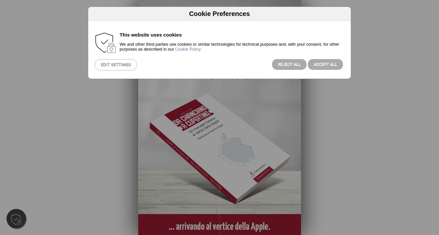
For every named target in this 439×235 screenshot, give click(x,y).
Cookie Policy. (188, 49)
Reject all (289, 64)
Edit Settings (116, 64)
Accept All (325, 64)
